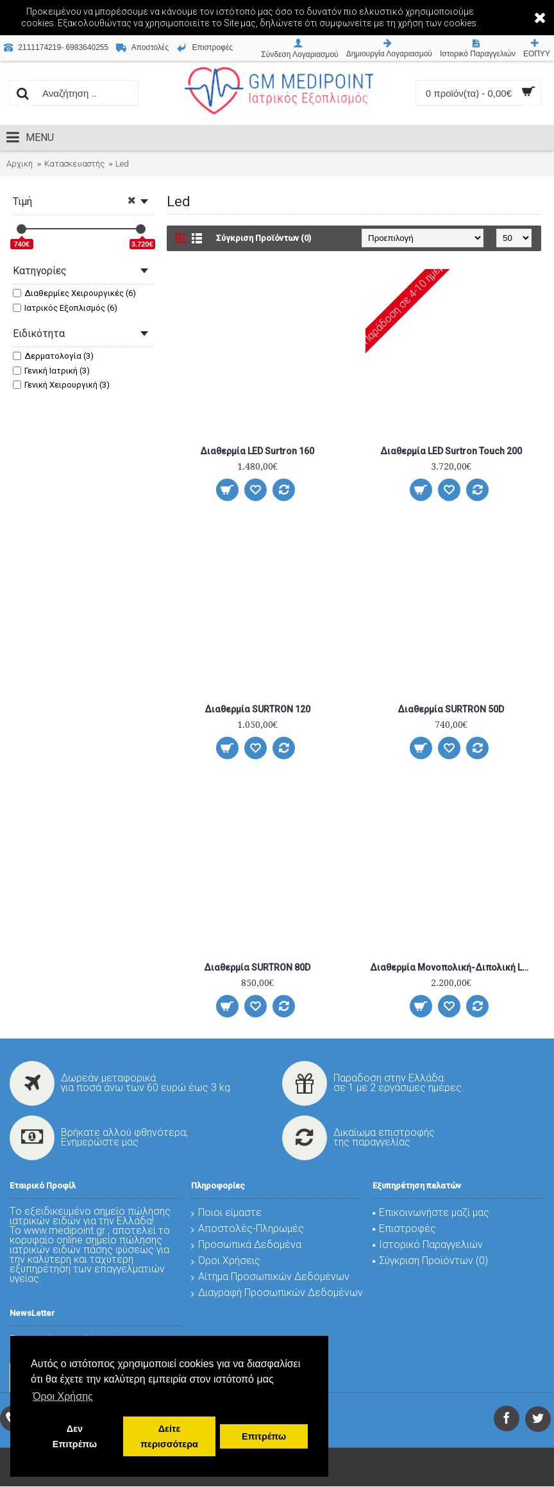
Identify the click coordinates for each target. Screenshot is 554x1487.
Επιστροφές (404, 1228)
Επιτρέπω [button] (264, 1436)
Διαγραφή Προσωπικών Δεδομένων (277, 1292)
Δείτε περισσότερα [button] (169, 1436)
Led (122, 163)
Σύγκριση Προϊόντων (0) (263, 238)
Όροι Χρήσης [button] (63, 1396)
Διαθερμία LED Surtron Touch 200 (451, 451)
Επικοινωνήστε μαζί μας (431, 1212)
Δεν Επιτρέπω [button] (75, 1436)
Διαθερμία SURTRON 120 (257, 709)
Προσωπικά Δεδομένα (246, 1244)
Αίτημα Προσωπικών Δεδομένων (270, 1276)
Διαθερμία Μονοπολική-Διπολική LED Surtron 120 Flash (453, 967)
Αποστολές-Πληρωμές (247, 1228)
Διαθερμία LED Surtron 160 (257, 451)
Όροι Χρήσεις (225, 1260)
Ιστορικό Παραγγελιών (428, 1244)
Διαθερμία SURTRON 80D (257, 967)
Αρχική (19, 163)
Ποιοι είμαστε (226, 1212)
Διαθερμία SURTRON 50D (451, 709)
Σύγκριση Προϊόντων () (430, 1260)
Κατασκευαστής (74, 163)
